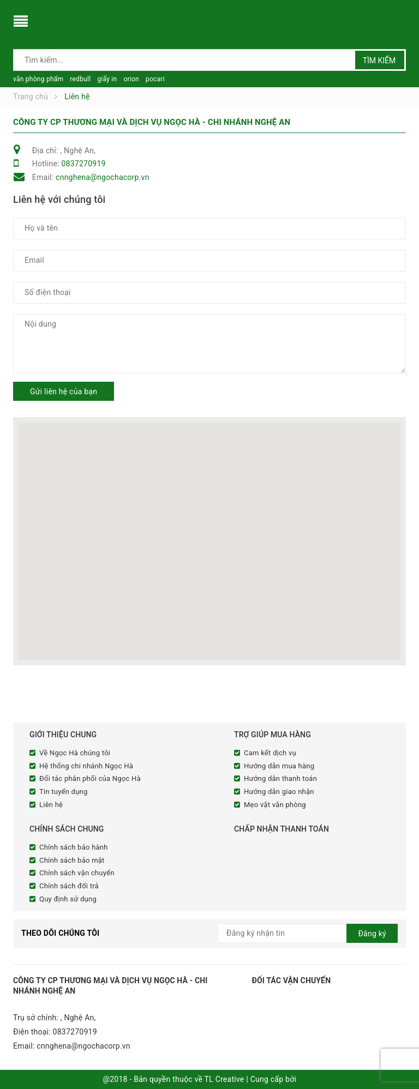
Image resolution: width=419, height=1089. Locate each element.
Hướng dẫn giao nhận (279, 791)
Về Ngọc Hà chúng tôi (74, 753)
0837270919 (83, 163)
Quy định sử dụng (68, 899)
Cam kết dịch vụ (270, 753)
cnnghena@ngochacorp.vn (102, 177)
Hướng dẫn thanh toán (280, 778)
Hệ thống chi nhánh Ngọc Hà (86, 766)
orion (131, 79)
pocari (155, 79)
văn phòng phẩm (38, 79)
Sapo (307, 1079)
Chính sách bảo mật (72, 860)
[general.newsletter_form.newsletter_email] (308, 933)
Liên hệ (51, 805)
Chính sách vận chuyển (77, 873)
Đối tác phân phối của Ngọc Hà (90, 778)
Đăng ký (372, 933)
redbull (80, 79)
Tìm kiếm (379, 60)
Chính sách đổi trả (69, 886)
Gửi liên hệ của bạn (63, 391)
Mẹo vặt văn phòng (275, 805)
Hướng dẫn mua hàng (279, 766)
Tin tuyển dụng (63, 791)
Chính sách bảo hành (73, 847)
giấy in (107, 79)
